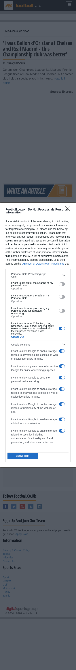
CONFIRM (23, 456)
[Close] (68, 209)
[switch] (62, 284)
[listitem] (38, 275)
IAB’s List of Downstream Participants (43, 263)
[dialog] (38, 335)
